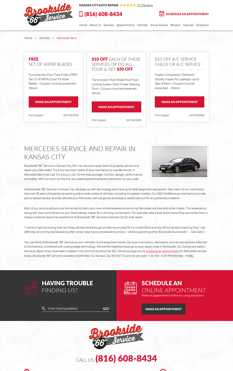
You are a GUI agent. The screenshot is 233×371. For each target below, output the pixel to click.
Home (83, 25)
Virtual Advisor (159, 25)
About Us (95, 25)
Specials (188, 25)
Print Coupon (36, 115)
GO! (106, 308)
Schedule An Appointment (187, 14)
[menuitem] (83, 25)
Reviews (175, 25)
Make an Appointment (53, 102)
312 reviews (145, 5)
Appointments (125, 25)
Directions (202, 25)
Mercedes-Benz (67, 38)
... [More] (174, 88)
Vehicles (142, 25)
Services (108, 25)
